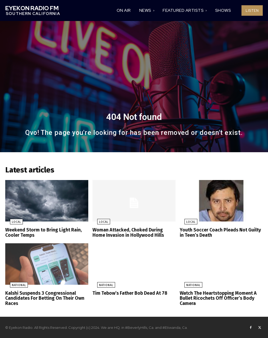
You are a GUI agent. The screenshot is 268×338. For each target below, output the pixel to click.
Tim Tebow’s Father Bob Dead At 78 (127, 293)
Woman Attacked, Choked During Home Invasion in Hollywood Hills (131, 234)
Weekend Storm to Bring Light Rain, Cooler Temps (40, 234)
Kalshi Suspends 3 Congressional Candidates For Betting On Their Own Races (42, 298)
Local (11, 223)
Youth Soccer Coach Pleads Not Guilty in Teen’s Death (220, 234)
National (14, 285)
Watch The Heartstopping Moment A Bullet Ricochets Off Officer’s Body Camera (216, 298)
